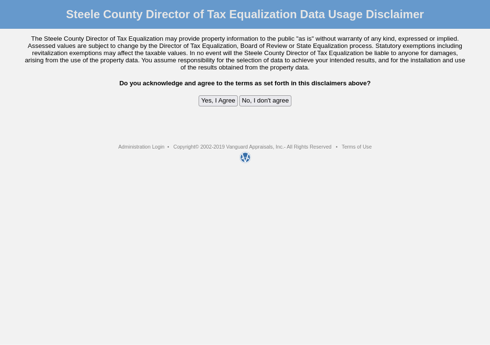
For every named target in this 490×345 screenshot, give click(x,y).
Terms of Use (357, 147)
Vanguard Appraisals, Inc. (255, 147)
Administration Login (141, 147)
